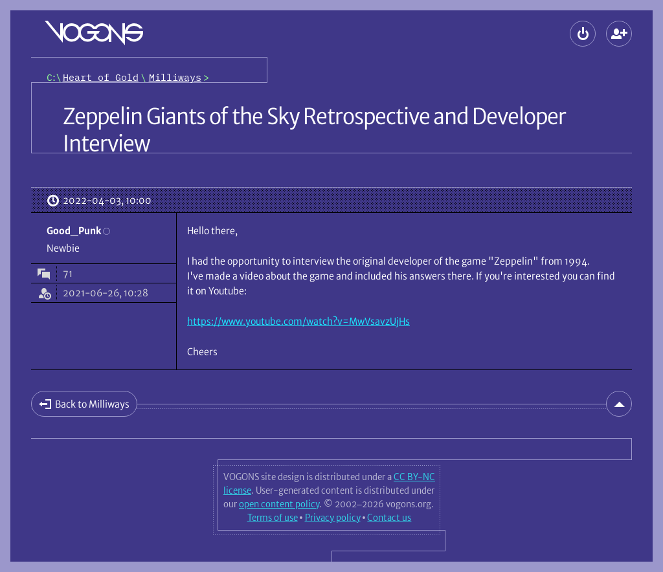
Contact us (389, 517)
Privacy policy (333, 517)
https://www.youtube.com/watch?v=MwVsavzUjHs (298, 321)
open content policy (279, 504)
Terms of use (272, 517)
